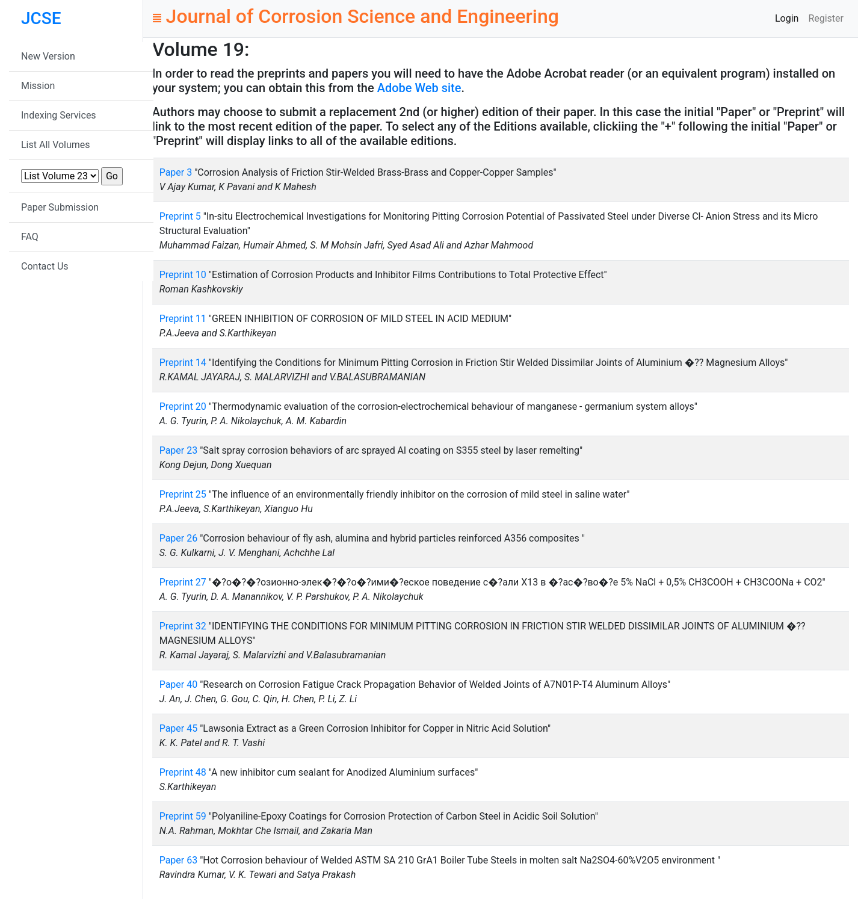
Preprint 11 (182, 318)
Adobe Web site (419, 88)
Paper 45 (178, 728)
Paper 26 (178, 538)
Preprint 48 (182, 772)
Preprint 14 (182, 362)
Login (786, 18)
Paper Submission (60, 207)
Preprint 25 (182, 494)
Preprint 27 (182, 582)
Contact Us (45, 266)
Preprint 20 (182, 406)
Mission (38, 85)
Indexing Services (58, 115)
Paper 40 (178, 684)
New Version (48, 56)
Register (826, 18)
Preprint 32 (182, 626)
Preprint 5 (180, 216)
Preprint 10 (182, 274)
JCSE (41, 18)
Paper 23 (178, 450)
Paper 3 (176, 172)
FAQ (30, 237)
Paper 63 (178, 860)
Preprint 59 (182, 816)
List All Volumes (55, 144)
